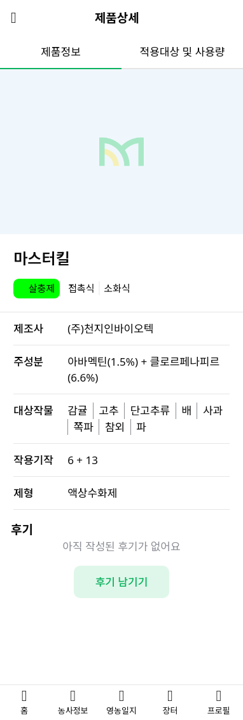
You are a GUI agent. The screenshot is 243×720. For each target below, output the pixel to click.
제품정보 (61, 51)
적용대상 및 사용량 (182, 51)
